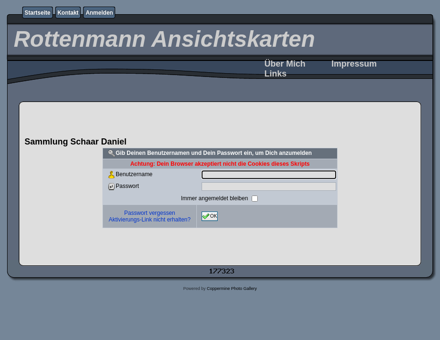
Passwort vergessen (149, 213)
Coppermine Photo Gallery (232, 288)
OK (209, 216)
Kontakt (68, 12)
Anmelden (99, 12)
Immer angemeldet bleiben (215, 198)
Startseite (38, 12)
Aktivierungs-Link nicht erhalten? (149, 219)
